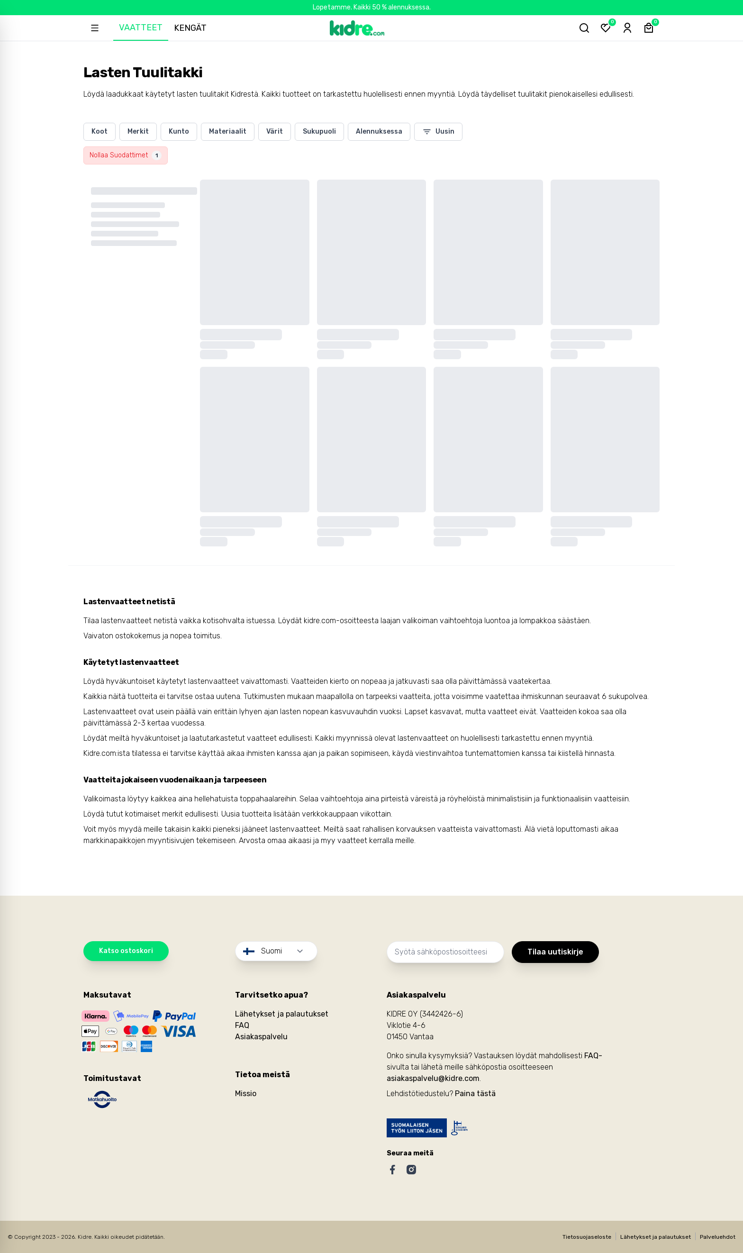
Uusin (438, 131)
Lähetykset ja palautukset (281, 1013)
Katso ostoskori (126, 951)
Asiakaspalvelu (261, 1036)
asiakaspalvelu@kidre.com (433, 1078)
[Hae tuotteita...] (580, 28)
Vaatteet (143, 27)
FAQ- (593, 1055)
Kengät (192, 28)
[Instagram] (411, 1169)
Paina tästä (475, 1093)
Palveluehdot (717, 1237)
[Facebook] (392, 1169)
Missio (245, 1093)
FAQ (242, 1025)
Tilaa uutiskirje (555, 951)
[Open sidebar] (95, 28)
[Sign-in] (625, 28)
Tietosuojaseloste (586, 1237)
